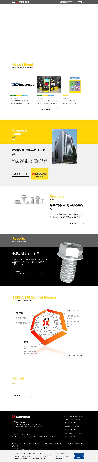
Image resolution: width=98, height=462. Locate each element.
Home (14, 440)
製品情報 (71, 223)
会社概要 (29, 440)
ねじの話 (66, 440)
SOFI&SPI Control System (74, 354)
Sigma (16, 281)
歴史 (34, 440)
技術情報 (51, 440)
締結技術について (72, 422)
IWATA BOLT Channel (76, 440)
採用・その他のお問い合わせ (74, 429)
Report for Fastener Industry (22, 272)
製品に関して (73, 415)
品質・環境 (58, 440)
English (75, 2)
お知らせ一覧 (44, 110)
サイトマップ (31, 445)
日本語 (70, 2)
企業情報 (17, 174)
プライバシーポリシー (19, 445)
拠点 (39, 440)
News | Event (21, 440)
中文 (79, 2)
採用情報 (17, 391)
